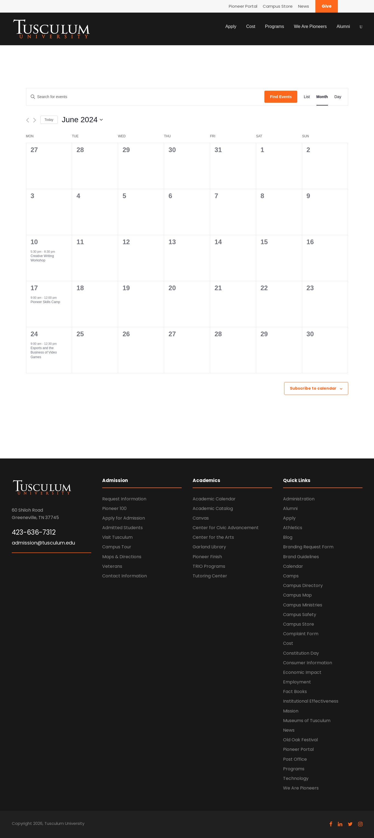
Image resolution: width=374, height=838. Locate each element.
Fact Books (295, 691)
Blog (287, 537)
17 (34, 288)
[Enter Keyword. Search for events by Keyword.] (145, 97)
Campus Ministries (302, 605)
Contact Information (124, 576)
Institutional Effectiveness (310, 701)
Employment (297, 682)
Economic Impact (302, 672)
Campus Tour (116, 547)
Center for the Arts (213, 537)
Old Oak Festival (300, 740)
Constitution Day (301, 653)
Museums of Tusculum (306, 720)
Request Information (124, 499)
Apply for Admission (123, 518)
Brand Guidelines (301, 557)
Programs (274, 26)
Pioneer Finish (207, 557)
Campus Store (278, 6)
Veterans (112, 566)
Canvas (201, 518)
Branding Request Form (308, 547)
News (303, 6)
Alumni (343, 26)
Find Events (281, 97)
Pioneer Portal (243, 6)
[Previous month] (27, 120)
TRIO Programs (209, 566)
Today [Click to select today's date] (49, 120)
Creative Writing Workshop (42, 258)
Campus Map (297, 595)
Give (327, 6)
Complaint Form (300, 634)
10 (34, 242)
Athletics (292, 528)
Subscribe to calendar (313, 388)
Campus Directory (303, 585)
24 (34, 334)
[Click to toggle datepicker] (82, 119)
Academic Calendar (214, 499)
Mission (290, 711)
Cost (250, 26)
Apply (230, 26)
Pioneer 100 (114, 508)
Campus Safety (299, 614)
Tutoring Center (210, 576)
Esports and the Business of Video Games (44, 352)
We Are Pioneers (310, 26)
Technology (296, 778)
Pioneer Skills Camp (45, 302)
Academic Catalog (213, 508)
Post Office (295, 759)
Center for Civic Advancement (226, 528)
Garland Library (209, 547)
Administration (299, 499)
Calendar (293, 566)
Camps (291, 576)
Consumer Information (307, 663)
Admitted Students (122, 528)
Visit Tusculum (117, 537)
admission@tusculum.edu (43, 542)
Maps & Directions (121, 557)
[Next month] (34, 120)
